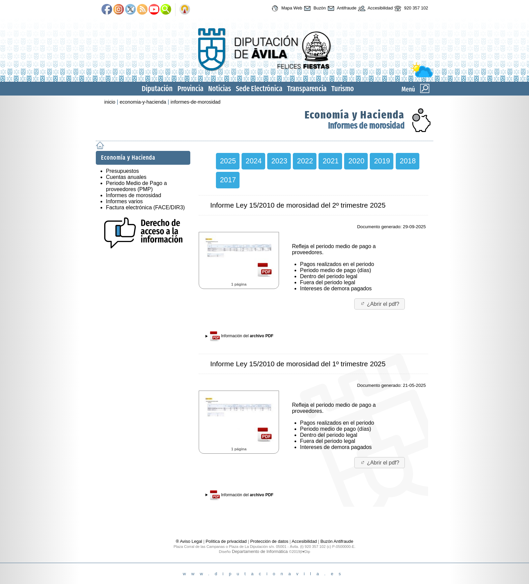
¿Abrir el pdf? (379, 304)
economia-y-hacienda (143, 102)
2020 (356, 161)
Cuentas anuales (126, 177)
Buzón (314, 8)
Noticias (219, 88)
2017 (228, 180)
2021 (330, 161)
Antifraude (341, 8)
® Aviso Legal (189, 541)
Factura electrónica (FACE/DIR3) (145, 207)
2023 (279, 161)
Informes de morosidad (366, 126)
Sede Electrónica (259, 88)
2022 (305, 161)
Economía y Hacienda (355, 114)
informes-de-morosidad (195, 102)
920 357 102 (410, 8)
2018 (408, 161)
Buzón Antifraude (337, 541)
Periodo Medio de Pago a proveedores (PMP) (136, 186)
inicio (109, 102)
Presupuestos (122, 171)
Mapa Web (286, 8)
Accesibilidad (375, 8)
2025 (228, 161)
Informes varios (124, 201)
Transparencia (307, 88)
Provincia (190, 88)
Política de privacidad (226, 541)
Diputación (157, 88)
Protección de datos (269, 541)
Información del (242, 336)
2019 (382, 161)
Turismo (342, 88)
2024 (253, 161)
